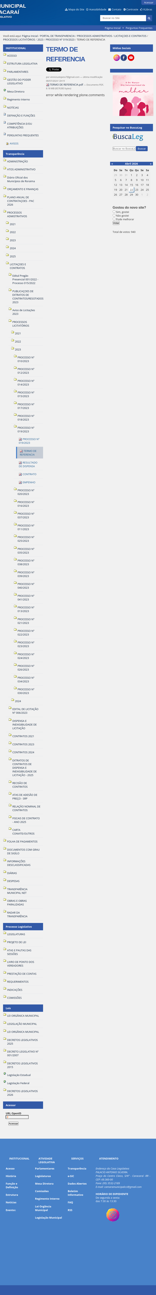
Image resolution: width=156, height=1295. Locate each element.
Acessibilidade (97, 9)
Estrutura (12, 1195)
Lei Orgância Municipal (43, 1208)
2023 (40, 39)
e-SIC (71, 1176)
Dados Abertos (77, 1183)
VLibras (147, 9)
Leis (8, 1008)
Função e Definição (12, 1185)
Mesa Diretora (44, 1183)
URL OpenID (13, 1113)
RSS (70, 1210)
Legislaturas (43, 1176)
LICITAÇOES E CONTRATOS (130, 36)
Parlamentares (44, 1168)
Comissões (42, 1191)
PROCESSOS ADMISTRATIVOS (94, 36)
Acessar (148, 2)
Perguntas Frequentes (139, 28)
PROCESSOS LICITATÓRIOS (19, 39)
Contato (116, 9)
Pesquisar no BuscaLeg (127, 127)
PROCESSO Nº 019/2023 (60, 39)
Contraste (132, 9)
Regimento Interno (47, 1198)
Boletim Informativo (75, 1193)
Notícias (11, 1202)
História (11, 1176)
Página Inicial (113, 28)
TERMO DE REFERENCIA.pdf (65, 84)
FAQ (70, 1202)
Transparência (15, 154)
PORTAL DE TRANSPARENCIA (57, 36)
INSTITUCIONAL (16, 48)
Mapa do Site (76, 9)
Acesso (10, 1168)
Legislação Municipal (48, 1217)
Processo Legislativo (19, 926)
